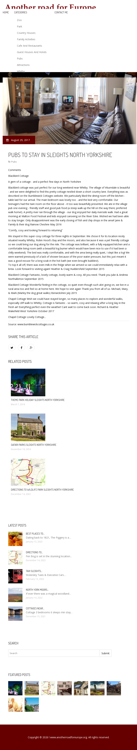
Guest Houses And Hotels (32, 52)
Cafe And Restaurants (29, 45)
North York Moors (27, 109)
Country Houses (26, 33)
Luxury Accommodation (31, 90)
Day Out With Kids (27, 97)
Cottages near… (35, 608)
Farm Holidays (25, 84)
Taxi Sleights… (34, 571)
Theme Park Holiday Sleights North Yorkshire (38, 400)
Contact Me (61, 12)
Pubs (20, 58)
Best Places (24, 103)
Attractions (23, 65)
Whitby (21, 71)
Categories (20, 12)
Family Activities (26, 39)
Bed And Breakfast (28, 77)
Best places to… (35, 533)
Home (6, 12)
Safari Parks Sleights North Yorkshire (33, 444)
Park (19, 26)
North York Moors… (37, 589)
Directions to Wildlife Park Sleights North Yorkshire (42, 489)
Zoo (19, 20)
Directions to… (34, 552)
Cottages (22, 116)
